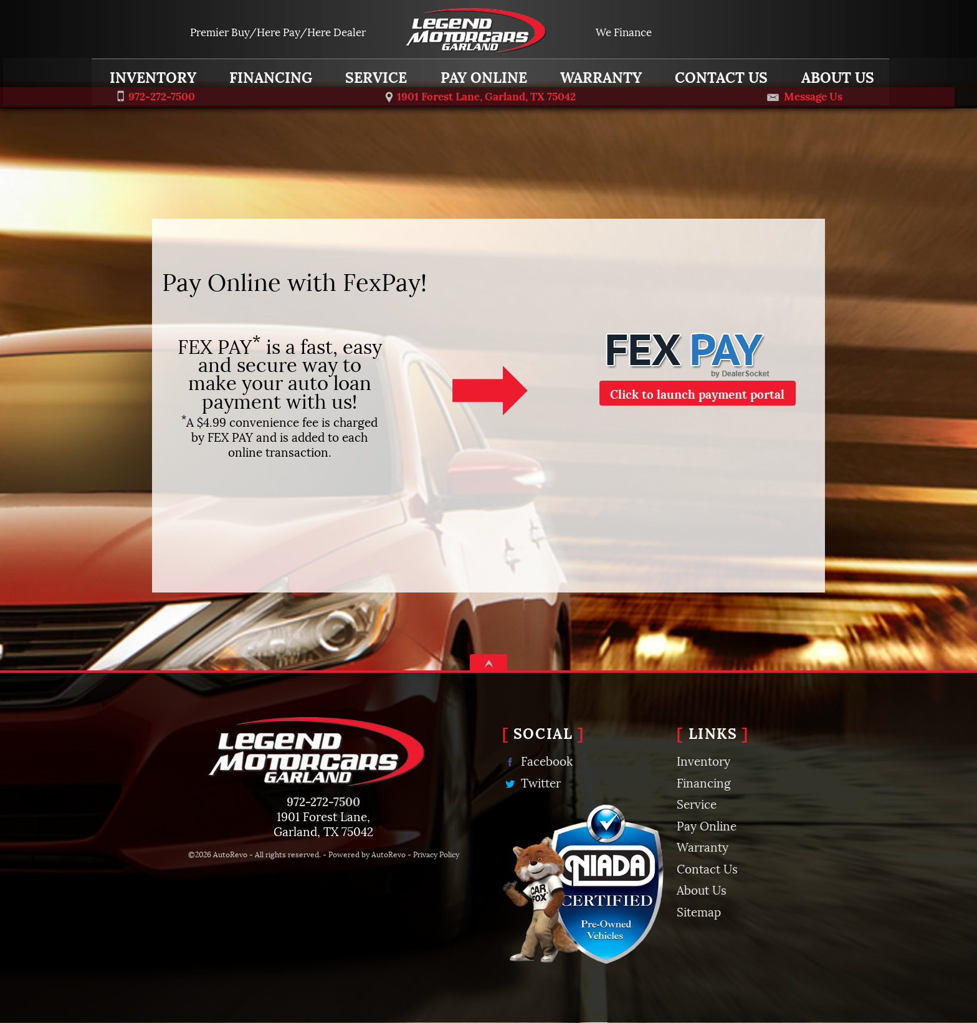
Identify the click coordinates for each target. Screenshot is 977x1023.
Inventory (151, 73)
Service (697, 803)
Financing (704, 782)
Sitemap (699, 911)
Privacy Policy (436, 854)
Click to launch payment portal (697, 393)
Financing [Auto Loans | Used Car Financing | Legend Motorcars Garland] (269, 73)
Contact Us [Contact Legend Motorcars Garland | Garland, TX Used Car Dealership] (720, 73)
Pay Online (706, 825)
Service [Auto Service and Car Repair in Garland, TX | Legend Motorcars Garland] (375, 73)
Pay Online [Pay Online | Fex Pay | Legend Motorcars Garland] (482, 73)
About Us (702, 889)
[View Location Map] (480, 95)
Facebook (537, 760)
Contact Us (707, 868)
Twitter (531, 782)
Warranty (702, 846)
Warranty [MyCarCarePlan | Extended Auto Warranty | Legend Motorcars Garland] (599, 73)
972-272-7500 (323, 800)
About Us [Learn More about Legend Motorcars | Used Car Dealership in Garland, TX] (835, 73)
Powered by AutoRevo (367, 854)
